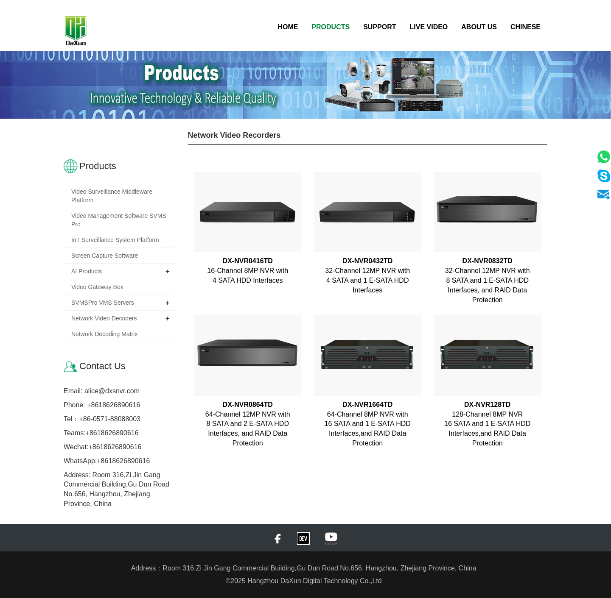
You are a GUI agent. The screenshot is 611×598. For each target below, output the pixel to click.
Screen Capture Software (104, 255)
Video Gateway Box (97, 287)
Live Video (429, 27)
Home (287, 27)
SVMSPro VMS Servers (102, 302)
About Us (479, 27)
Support (379, 27)
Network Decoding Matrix (104, 334)
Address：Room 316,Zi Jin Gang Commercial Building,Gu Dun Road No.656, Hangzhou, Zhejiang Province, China (305, 568)
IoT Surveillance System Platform (115, 239)
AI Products (86, 271)
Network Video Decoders (104, 318)
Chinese (525, 27)
